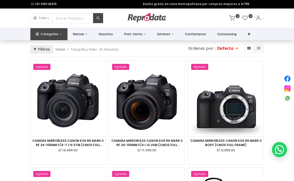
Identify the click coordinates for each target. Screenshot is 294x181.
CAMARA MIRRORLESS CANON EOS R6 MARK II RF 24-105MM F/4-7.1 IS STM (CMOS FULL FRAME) (68, 143)
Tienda (60, 49)
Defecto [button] (226, 48)
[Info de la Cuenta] (259, 19)
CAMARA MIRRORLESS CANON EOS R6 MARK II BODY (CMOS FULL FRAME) (226, 143)
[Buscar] (98, 18)
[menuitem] (106, 34)
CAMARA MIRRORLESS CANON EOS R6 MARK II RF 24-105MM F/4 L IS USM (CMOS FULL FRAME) (147, 143)
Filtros (42, 49)
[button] (41, 18)
